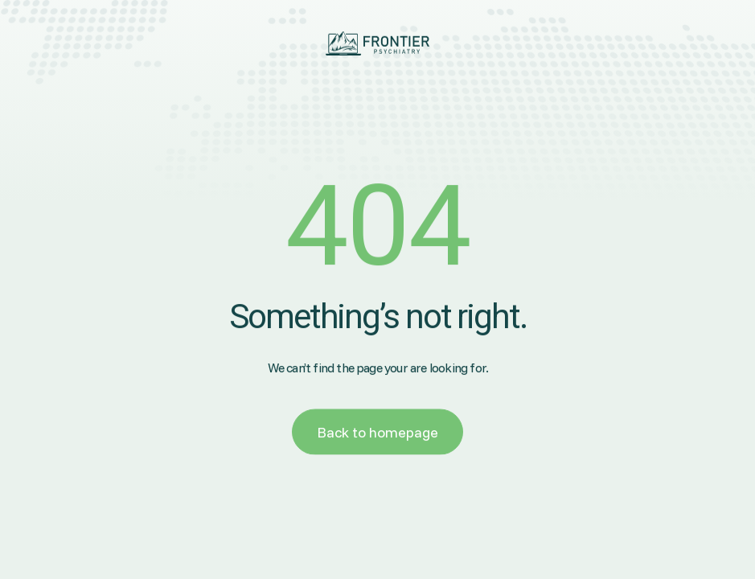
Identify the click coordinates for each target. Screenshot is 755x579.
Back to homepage (377, 433)
